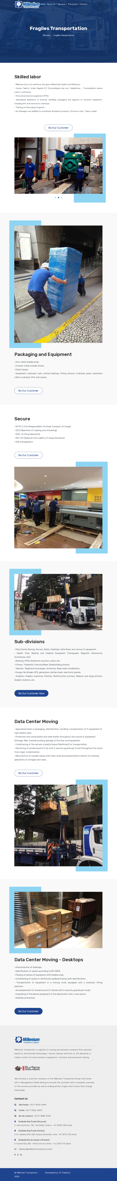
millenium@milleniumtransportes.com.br (35, 1149)
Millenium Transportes (27, 1173)
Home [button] (43, 4)
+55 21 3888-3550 (42, 1116)
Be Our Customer (58, 127)
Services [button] (62, 4)
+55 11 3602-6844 (37, 1105)
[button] (55, 197)
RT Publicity (64, 1173)
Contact (83, 4)
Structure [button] (72, 4)
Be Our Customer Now (31, 693)
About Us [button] (51, 4)
